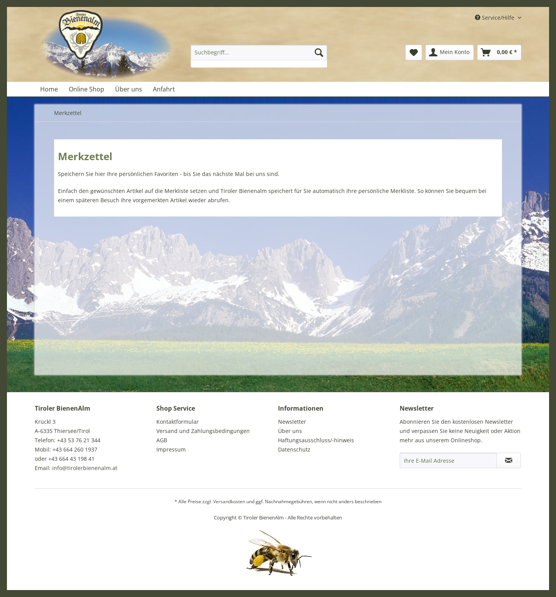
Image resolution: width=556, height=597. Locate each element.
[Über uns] (128, 89)
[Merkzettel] (413, 52)
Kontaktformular (177, 421)
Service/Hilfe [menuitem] (495, 17)
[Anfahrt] (163, 89)
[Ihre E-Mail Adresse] (448, 460)
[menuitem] (259, 56)
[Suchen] (319, 52)
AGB (161, 440)
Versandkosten (229, 501)
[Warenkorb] (499, 52)
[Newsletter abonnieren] (509, 460)
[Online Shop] (86, 89)
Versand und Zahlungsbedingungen (203, 431)
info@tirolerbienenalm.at (84, 468)
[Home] (49, 89)
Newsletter (292, 421)
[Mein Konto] (449, 52)
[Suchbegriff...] (259, 52)
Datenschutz (294, 449)
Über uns (290, 431)
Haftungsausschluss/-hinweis (316, 440)
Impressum (171, 449)
